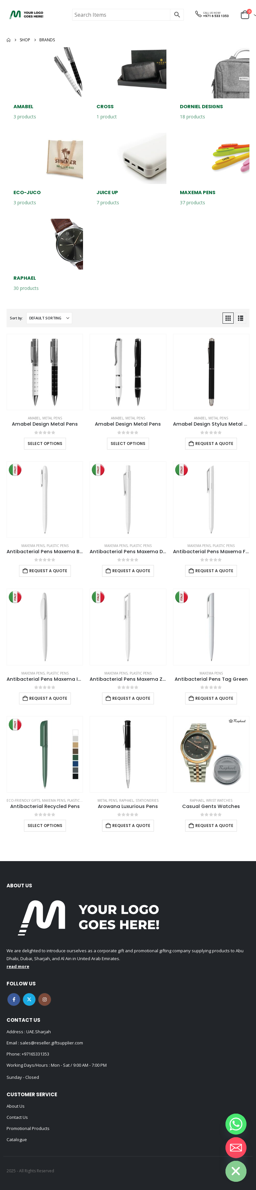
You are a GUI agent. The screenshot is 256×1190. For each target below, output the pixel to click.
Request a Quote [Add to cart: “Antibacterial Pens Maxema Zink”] (131, 698)
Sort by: (16, 317)
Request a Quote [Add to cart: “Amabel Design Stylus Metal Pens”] (214, 443)
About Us (16, 1106)
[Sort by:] (49, 318)
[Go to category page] (45, 86)
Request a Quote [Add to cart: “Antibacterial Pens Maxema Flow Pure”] (214, 571)
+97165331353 (35, 1054)
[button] (228, 318)
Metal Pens (52, 418)
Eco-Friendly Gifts (23, 800)
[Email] (235, 1147)
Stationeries (147, 800)
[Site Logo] (26, 14)
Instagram (44, 999)
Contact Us (17, 1117)
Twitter (29, 999)
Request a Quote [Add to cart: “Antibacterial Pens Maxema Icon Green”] (48, 698)
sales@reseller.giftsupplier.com (51, 1043)
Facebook (13, 999)
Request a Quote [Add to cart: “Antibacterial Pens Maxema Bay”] (48, 571)
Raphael (126, 800)
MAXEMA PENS (33, 545)
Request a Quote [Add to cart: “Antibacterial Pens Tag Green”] (214, 698)
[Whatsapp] (235, 1124)
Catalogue (17, 1139)
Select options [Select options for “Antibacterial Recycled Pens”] (45, 825)
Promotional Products (28, 1128)
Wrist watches (219, 800)
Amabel (34, 418)
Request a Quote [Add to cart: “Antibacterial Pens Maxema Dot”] (131, 571)
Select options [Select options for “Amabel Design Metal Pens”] (45, 443)
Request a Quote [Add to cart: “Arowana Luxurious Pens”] (131, 825)
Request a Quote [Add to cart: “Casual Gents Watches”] (214, 825)
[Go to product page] (45, 372)
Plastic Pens (58, 545)
